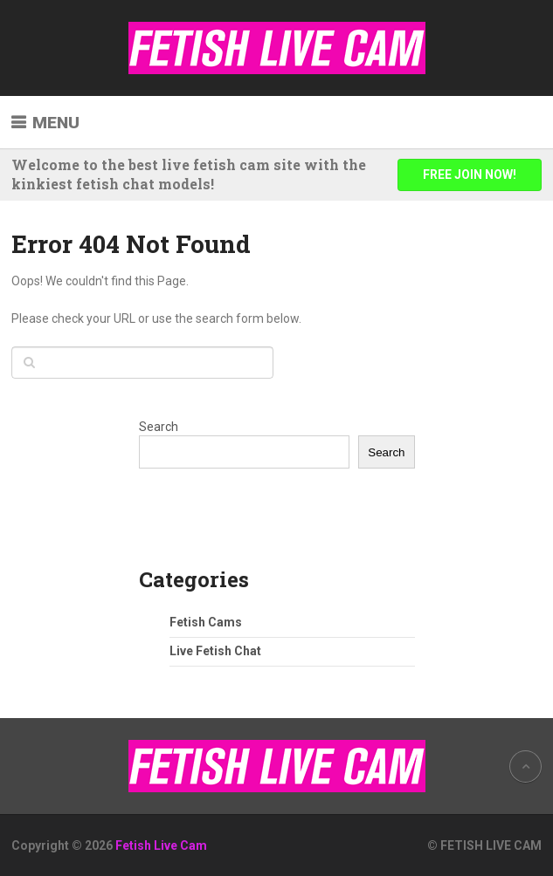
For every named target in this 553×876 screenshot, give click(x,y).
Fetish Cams (205, 622)
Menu (55, 123)
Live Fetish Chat (215, 651)
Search (158, 427)
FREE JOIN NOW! (469, 174)
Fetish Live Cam (161, 845)
